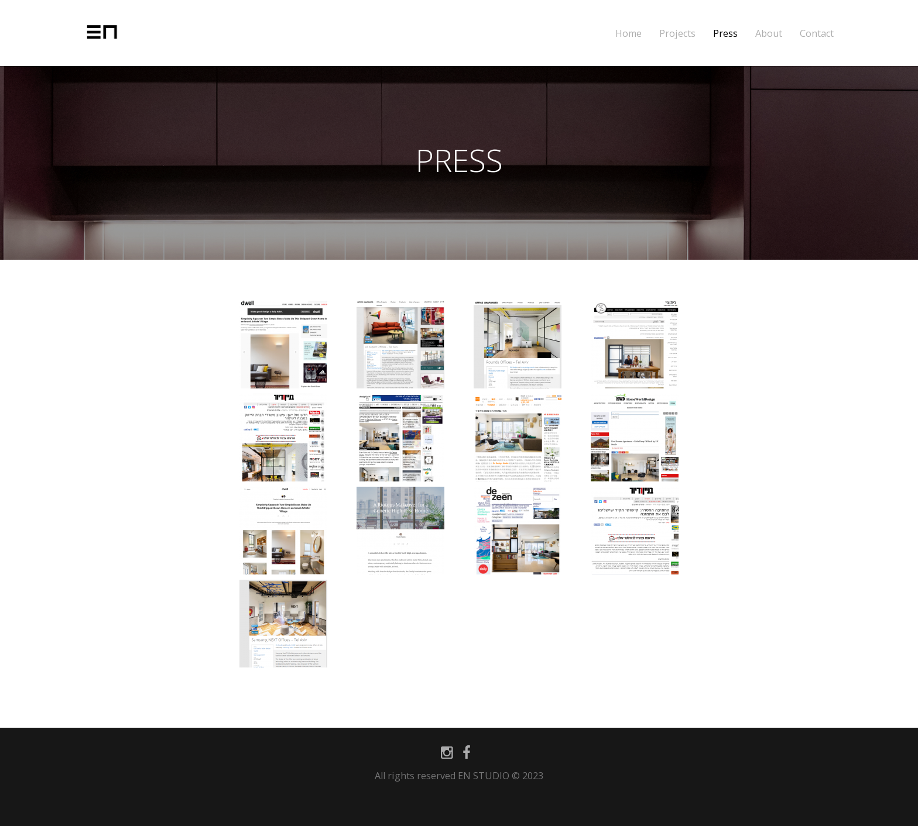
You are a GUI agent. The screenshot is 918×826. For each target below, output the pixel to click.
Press (725, 33)
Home (628, 33)
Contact (817, 33)
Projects (677, 33)
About (768, 33)
